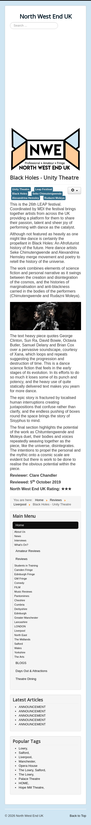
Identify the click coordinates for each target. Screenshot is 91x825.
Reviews (21, 559)
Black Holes (19, 193)
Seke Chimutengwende (47, 193)
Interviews (20, 540)
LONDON (20, 626)
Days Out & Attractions (31, 671)
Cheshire (19, 600)
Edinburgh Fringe (24, 574)
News (17, 536)
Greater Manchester (26, 617)
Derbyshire (20, 609)
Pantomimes (21, 595)
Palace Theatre (29, 779)
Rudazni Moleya (54, 197)
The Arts (19, 656)
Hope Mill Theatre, (31, 787)
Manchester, (27, 761)
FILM (17, 587)
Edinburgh (20, 613)
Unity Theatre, (21, 189)
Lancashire (20, 622)
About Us (19, 531)
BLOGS (21, 663)
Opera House (28, 766)
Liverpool (19, 630)
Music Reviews (23, 591)
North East (20, 635)
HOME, (24, 783)
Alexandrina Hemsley (25, 197)
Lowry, (23, 748)
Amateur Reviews (28, 551)
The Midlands (22, 639)
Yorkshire (19, 652)
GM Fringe (20, 578)
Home (20, 525)
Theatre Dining (26, 679)
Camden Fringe (23, 569)
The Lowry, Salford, (32, 770)
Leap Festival (43, 189)
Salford (18, 643)
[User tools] (74, 190)
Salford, (24, 753)
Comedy (19, 582)
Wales (18, 648)
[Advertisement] (45, 79)
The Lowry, (26, 774)
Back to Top (78, 816)
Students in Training (26, 565)
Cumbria (19, 604)
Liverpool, (25, 757)
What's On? (21, 544)
